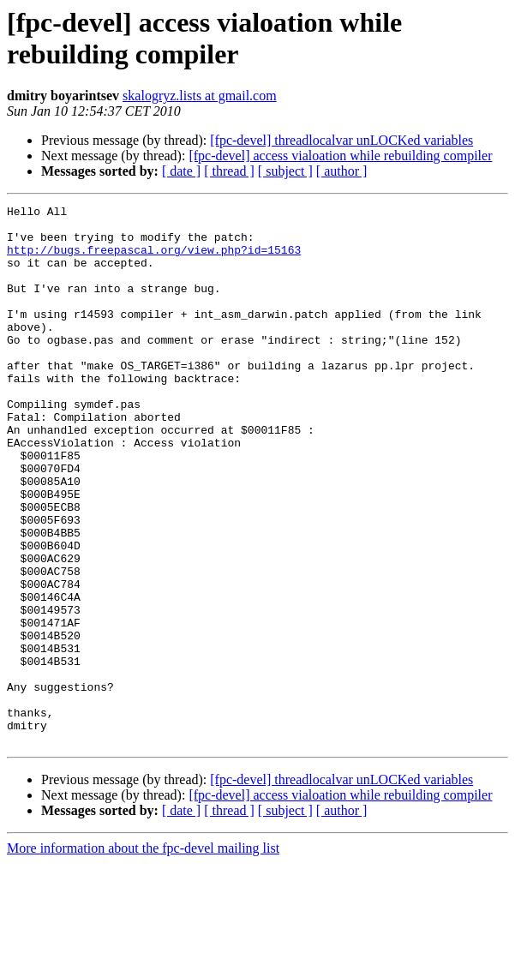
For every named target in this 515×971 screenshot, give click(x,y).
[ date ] (181, 171)
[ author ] (342, 171)
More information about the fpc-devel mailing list (143, 956)
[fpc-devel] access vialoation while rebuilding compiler (340, 155)
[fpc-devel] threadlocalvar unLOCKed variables (341, 140)
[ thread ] (229, 171)
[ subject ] (285, 171)
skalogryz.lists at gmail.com (200, 95)
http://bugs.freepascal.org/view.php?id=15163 (154, 259)
